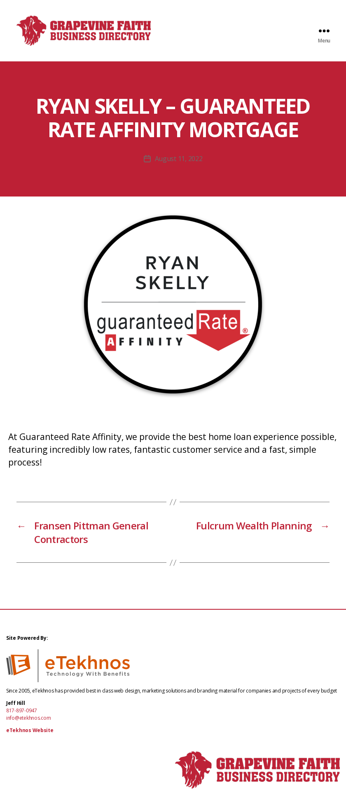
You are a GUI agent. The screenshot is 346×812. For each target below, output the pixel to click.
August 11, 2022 (179, 165)
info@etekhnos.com (28, 724)
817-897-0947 (21, 717)
